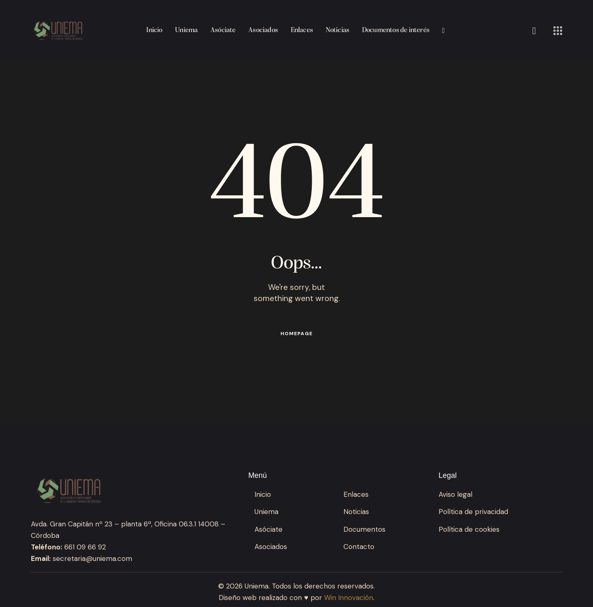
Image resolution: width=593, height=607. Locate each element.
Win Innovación (348, 597)
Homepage (296, 333)
